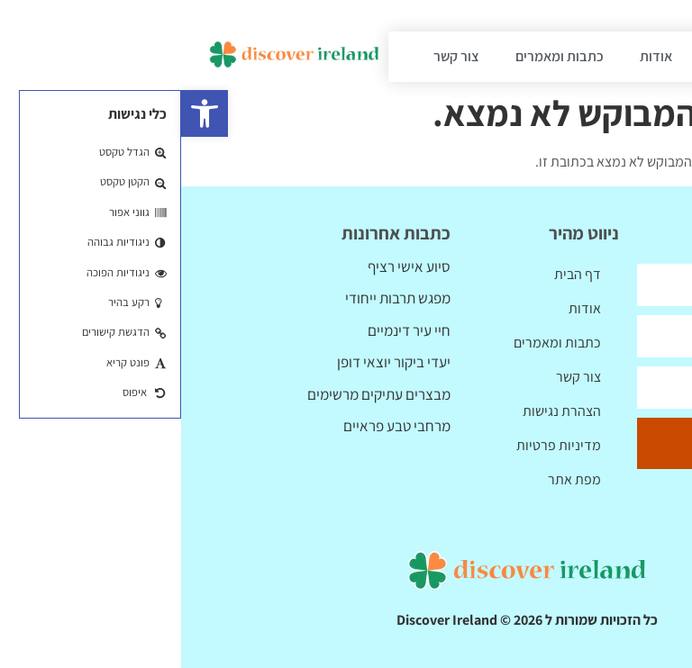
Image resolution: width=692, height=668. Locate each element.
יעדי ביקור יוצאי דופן (212, 362)
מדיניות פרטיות (377, 445)
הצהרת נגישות (380, 411)
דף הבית (551, 56)
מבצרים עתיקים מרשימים (197, 394)
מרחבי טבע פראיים (215, 426)
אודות (475, 56)
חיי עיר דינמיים (228, 330)
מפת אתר (393, 479)
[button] (23, 113)
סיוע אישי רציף (228, 266)
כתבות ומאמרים (378, 56)
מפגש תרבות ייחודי (216, 298)
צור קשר (275, 56)
